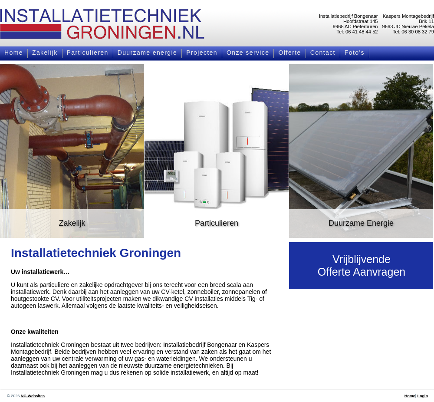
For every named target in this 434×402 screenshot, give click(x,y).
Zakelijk (45, 52)
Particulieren (87, 52)
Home (13, 52)
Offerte (289, 52)
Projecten (201, 52)
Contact (322, 52)
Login (423, 396)
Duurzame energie (148, 52)
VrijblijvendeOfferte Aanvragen (361, 265)
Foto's (355, 52)
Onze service (248, 52)
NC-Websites (33, 396)
